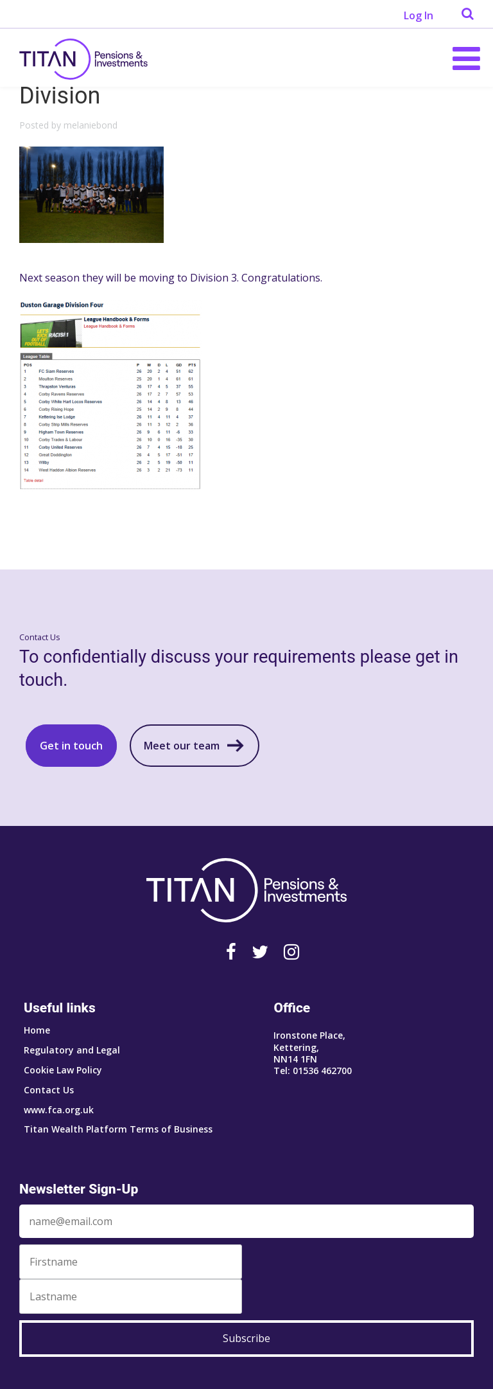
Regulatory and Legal (72, 1050)
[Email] (246, 1221)
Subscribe (246, 1338)
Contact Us (49, 1090)
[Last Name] (130, 1296)
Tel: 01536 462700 (312, 1070)
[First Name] (130, 1261)
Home (37, 1030)
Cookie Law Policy (63, 1070)
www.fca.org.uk (59, 1110)
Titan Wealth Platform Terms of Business (118, 1129)
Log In (418, 15)
